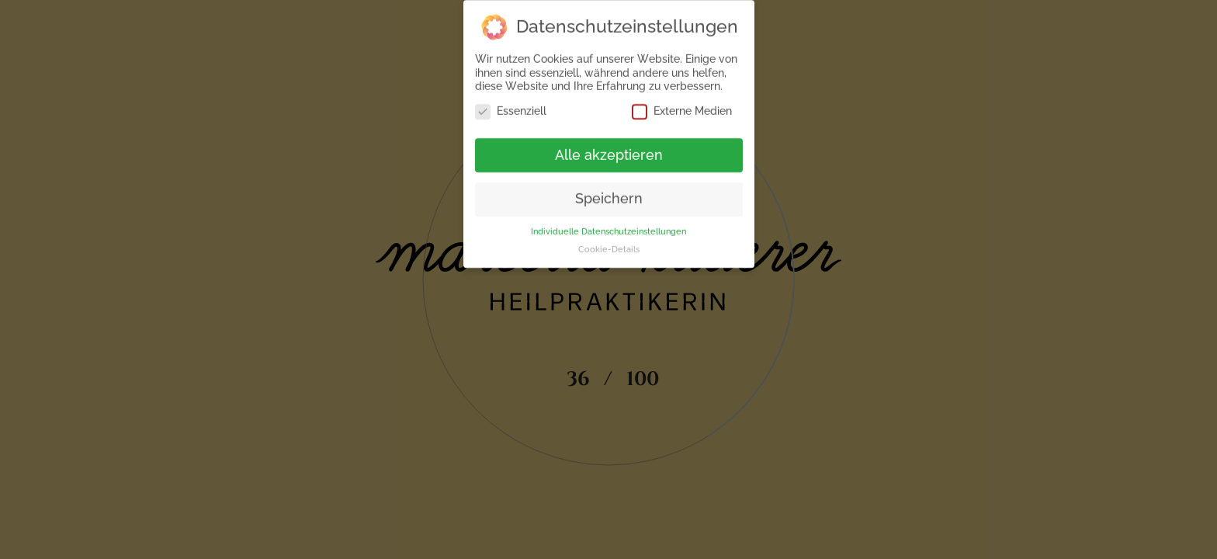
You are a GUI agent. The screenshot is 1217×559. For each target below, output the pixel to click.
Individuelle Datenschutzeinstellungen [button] (608, 229)
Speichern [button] (609, 196)
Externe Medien (682, 108)
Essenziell (510, 108)
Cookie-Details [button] (609, 247)
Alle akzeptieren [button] (609, 152)
